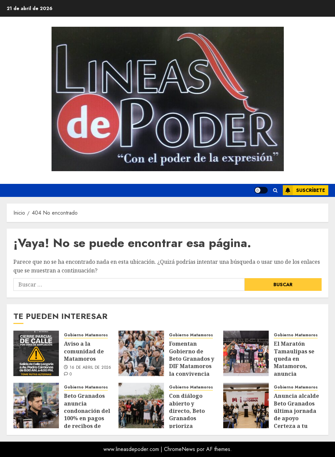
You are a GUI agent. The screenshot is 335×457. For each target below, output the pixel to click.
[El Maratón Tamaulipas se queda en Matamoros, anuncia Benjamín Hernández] (246, 353)
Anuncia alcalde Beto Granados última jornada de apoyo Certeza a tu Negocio (296, 414)
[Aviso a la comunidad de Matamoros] (36, 353)
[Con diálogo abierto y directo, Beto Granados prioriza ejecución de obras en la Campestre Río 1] (141, 405)
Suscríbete (304, 190)
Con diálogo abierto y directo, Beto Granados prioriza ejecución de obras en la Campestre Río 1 (191, 422)
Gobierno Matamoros (86, 335)
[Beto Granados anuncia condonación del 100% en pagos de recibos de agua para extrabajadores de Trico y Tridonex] (36, 405)
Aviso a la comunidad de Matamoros (84, 351)
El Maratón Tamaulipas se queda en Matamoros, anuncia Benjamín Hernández (294, 366)
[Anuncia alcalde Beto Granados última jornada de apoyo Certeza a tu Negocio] (246, 405)
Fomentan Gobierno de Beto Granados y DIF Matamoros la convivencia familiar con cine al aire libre (192, 366)
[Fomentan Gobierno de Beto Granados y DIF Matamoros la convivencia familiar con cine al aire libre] (141, 353)
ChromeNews (179, 449)
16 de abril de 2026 (90, 367)
